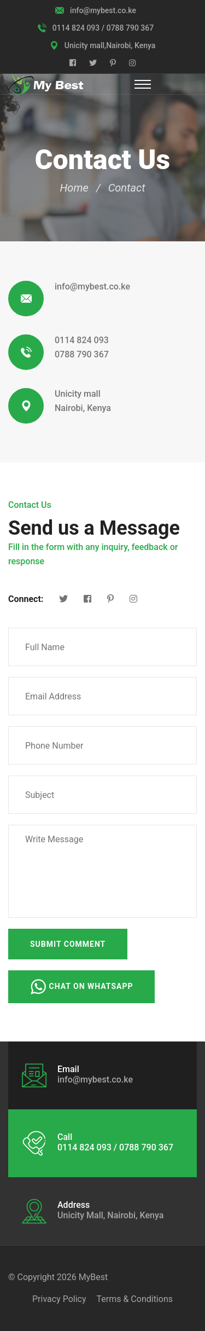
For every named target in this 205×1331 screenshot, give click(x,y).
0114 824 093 (82, 340)
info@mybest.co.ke (103, 10)
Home (74, 187)
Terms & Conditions (134, 1299)
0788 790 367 (82, 354)
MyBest (93, 1277)
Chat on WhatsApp (81, 987)
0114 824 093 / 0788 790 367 (103, 28)
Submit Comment (68, 944)
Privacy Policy (59, 1299)
